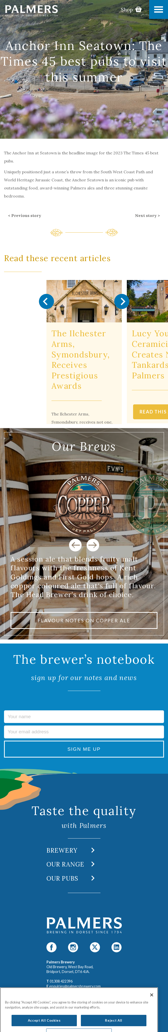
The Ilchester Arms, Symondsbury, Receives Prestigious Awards (80, 359)
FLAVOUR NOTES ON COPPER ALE (84, 620)
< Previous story (24, 215)
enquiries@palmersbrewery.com (75, 986)
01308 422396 (61, 981)
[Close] (151, 1008)
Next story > (147, 215)
